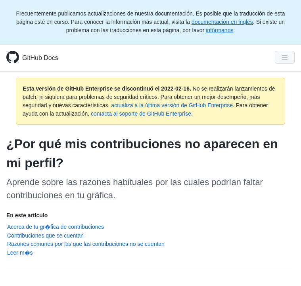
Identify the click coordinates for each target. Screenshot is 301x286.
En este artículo (27, 215)
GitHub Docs (40, 57)
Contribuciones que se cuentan (45, 235)
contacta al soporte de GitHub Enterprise (141, 113)
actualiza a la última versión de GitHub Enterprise (172, 105)
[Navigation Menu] (285, 57)
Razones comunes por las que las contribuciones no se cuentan (86, 244)
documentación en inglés (222, 22)
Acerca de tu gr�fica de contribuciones (55, 227)
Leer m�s (20, 252)
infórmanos (219, 30)
